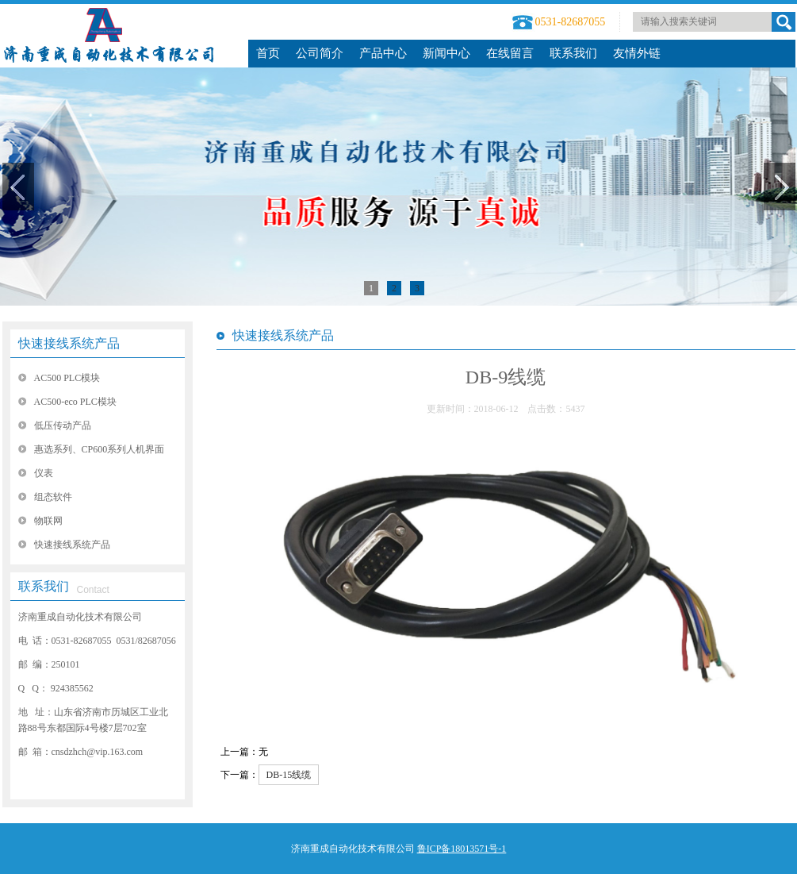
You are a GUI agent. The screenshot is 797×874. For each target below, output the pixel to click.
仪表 (43, 473)
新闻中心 (446, 53)
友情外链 (637, 53)
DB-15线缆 (289, 774)
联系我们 (573, 53)
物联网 (48, 520)
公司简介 (319, 53)
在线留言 (510, 53)
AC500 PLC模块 (67, 377)
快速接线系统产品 (69, 343)
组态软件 (53, 496)
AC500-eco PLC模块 (75, 401)
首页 (268, 53)
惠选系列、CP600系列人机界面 (99, 449)
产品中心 (383, 53)
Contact (93, 589)
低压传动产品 (62, 425)
